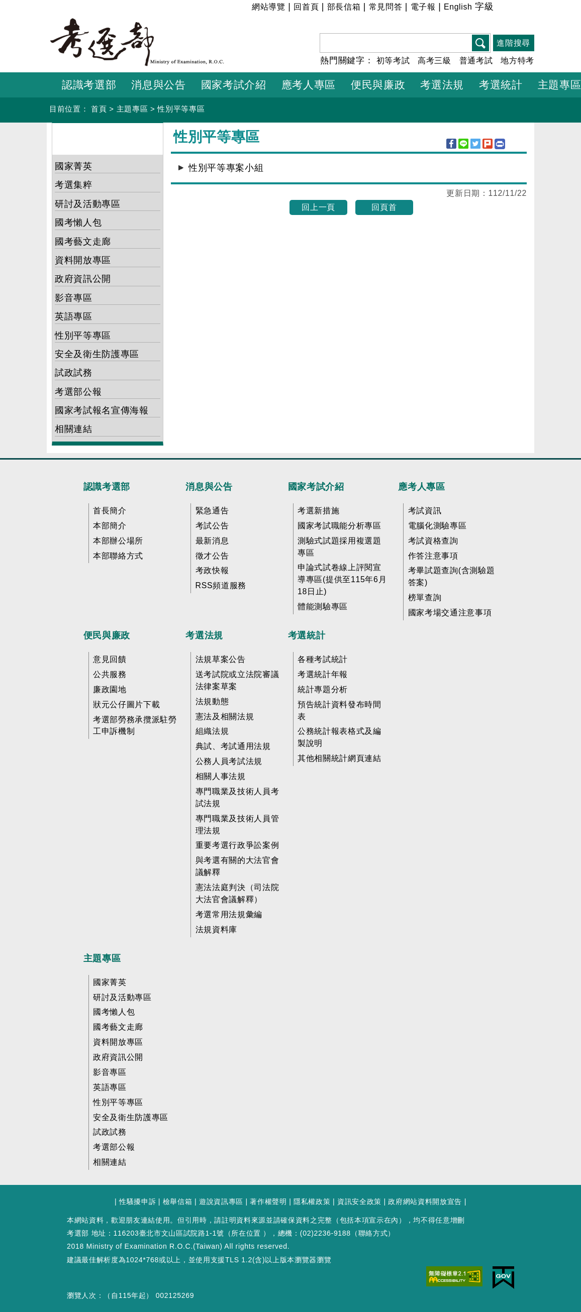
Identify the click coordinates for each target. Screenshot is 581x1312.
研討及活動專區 (88, 204)
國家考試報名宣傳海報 (102, 410)
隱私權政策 (312, 1201)
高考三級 (434, 60)
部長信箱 (344, 7)
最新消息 (212, 540)
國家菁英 (73, 166)
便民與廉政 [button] (378, 84)
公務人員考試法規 (229, 761)
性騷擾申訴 (137, 1201)
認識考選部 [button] (89, 84)
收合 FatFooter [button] (287, 466)
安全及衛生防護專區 (97, 354)
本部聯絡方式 (118, 556)
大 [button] (526, 8)
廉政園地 (110, 689)
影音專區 (73, 298)
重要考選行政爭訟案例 (237, 845)
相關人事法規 (221, 776)
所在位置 (246, 1233)
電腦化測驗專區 (437, 525)
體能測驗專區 (323, 606)
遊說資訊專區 (221, 1201)
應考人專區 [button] (308, 84)
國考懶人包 (78, 222)
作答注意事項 (433, 556)
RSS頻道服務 (221, 585)
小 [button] (501, 8)
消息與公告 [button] (158, 84)
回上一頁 (318, 207)
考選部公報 (78, 392)
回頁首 (384, 207)
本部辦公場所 (118, 540)
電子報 (423, 7)
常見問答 (386, 7)
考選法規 (204, 635)
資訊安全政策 (359, 1201)
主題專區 (132, 108)
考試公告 (212, 525)
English (458, 7)
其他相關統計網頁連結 (339, 758)
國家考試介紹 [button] (233, 84)
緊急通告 (212, 510)
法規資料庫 (216, 929)
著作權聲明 (268, 1201)
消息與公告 (208, 487)
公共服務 (110, 674)
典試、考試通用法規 (233, 746)
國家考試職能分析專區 (339, 525)
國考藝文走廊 (83, 242)
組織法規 (212, 731)
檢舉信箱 (177, 1201)
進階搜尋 (513, 43)
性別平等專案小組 (225, 168)
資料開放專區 (83, 260)
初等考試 (393, 60)
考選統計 (307, 635)
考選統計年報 (323, 674)
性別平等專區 (181, 108)
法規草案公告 (221, 659)
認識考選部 (106, 487)
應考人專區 (421, 487)
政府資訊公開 (83, 279)
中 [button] (513, 8)
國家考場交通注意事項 (450, 612)
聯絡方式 (373, 1233)
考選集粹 (73, 185)
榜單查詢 (425, 597)
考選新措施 (318, 510)
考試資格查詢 (433, 540)
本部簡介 (110, 525)
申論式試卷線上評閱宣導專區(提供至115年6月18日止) (342, 579)
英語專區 (73, 316)
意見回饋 (110, 659)
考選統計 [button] (501, 84)
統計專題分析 (323, 689)
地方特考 (517, 60)
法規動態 (212, 701)
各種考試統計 (323, 659)
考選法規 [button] (442, 84)
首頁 (99, 108)
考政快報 (212, 570)
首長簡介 (110, 510)
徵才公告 (212, 556)
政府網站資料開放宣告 (425, 1201)
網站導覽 (268, 7)
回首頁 (306, 7)
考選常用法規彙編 (229, 914)
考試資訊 (425, 510)
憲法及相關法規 (225, 716)
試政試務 (73, 373)
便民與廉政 (106, 635)
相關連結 (73, 429)
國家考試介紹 (316, 487)
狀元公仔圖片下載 (126, 704)
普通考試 (476, 60)
